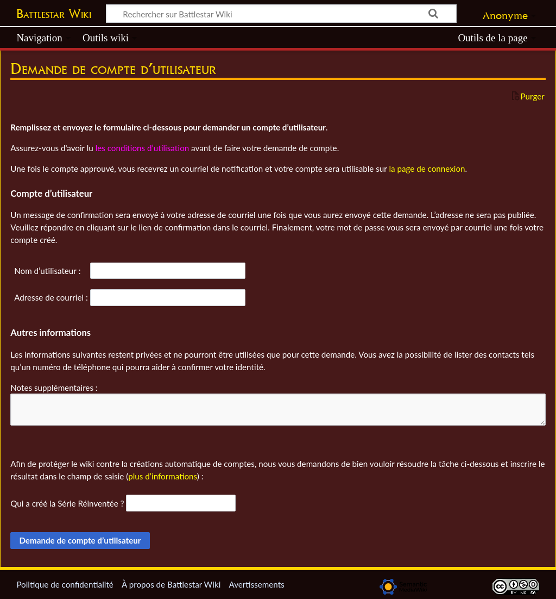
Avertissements (256, 584)
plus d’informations (162, 476)
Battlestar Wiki (53, 13)
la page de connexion (427, 168)
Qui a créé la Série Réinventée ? (67, 503)
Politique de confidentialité (64, 584)
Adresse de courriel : (51, 297)
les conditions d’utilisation (142, 148)
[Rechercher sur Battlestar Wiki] (281, 13)
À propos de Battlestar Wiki (171, 584)
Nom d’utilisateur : (47, 271)
